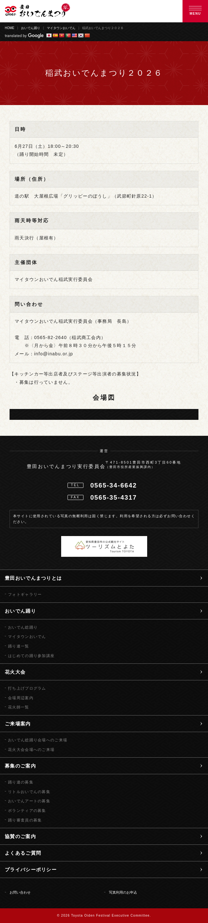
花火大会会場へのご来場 (31, 749)
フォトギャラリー (25, 594)
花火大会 (15, 672)
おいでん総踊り (23, 627)
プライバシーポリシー (31, 869)
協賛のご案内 (20, 836)
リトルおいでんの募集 (29, 792)
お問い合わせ (20, 892)
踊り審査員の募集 (25, 820)
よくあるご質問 (23, 853)
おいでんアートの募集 (29, 801)
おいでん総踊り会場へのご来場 (37, 740)
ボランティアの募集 (27, 810)
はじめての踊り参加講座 (31, 656)
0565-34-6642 (113, 485)
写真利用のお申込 (123, 892)
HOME (9, 28)
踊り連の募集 (20, 782)
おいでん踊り (30, 28)
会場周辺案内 (20, 698)
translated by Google (24, 35)
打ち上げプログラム (27, 688)
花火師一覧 (18, 707)
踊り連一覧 (18, 646)
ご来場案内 (18, 723)
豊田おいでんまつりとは (33, 578)
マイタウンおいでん (61, 28)
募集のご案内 (20, 765)
